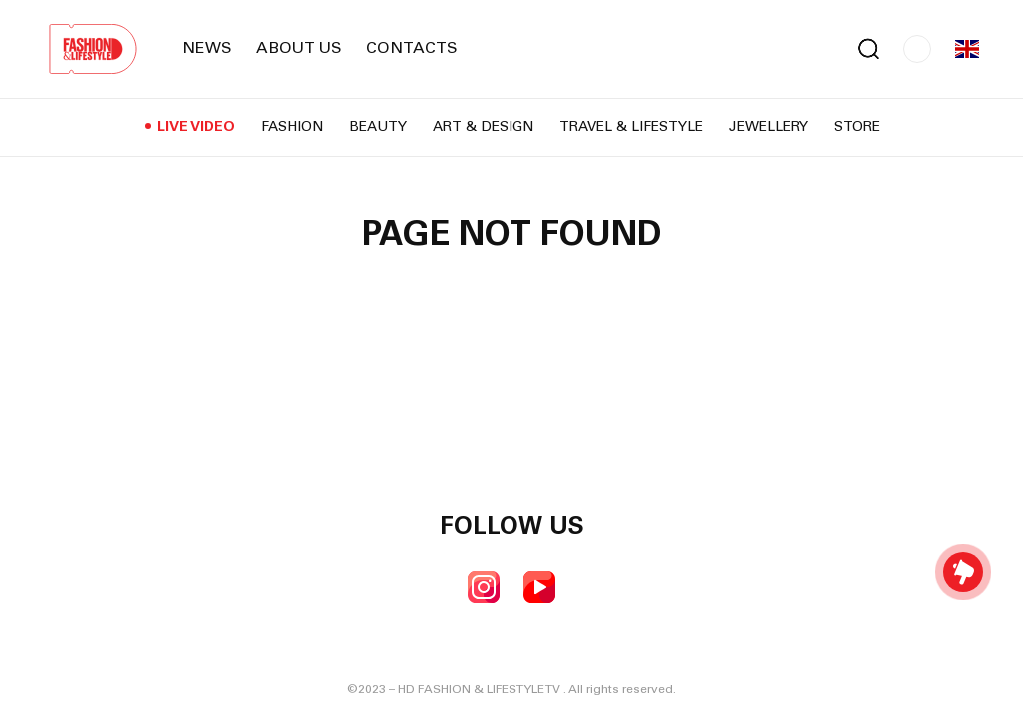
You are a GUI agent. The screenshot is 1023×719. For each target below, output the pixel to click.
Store (857, 128)
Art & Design (483, 128)
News (207, 49)
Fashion (292, 128)
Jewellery (768, 128)
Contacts (412, 49)
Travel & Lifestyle (631, 128)
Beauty (378, 128)
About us (299, 49)
